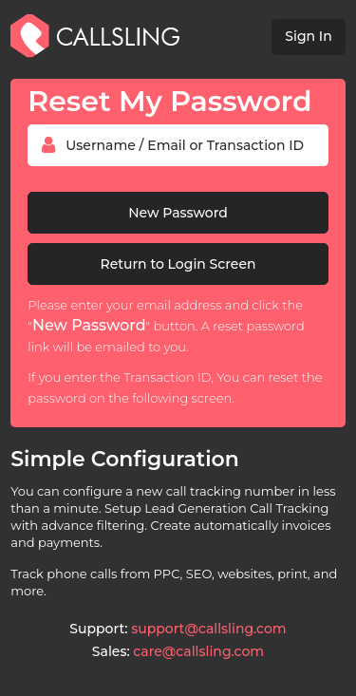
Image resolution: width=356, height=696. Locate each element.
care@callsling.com (198, 651)
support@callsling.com (208, 628)
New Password (178, 212)
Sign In (308, 36)
